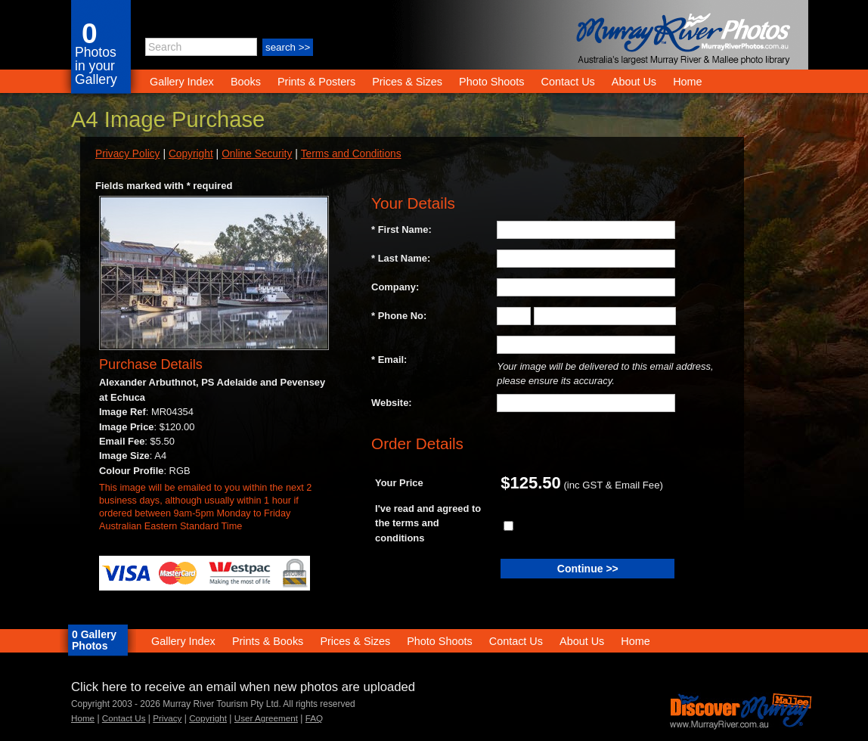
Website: (391, 402)
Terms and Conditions (351, 154)
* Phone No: (398, 315)
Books (246, 82)
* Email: (389, 359)
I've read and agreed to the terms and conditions (428, 523)
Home (687, 82)
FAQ (314, 718)
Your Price (399, 482)
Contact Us (568, 82)
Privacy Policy (127, 154)
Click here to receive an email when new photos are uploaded (243, 687)
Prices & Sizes (407, 82)
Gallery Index (182, 82)
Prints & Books (267, 641)
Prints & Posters (317, 82)
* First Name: (401, 229)
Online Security (257, 154)
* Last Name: (400, 258)
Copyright (191, 154)
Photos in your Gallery (96, 66)
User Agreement (266, 718)
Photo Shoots (491, 82)
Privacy (167, 718)
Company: (395, 287)
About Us (634, 82)
